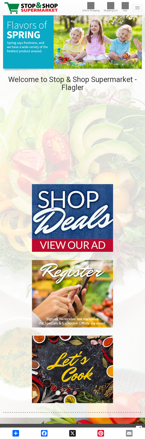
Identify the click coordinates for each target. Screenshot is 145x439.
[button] (67, 65)
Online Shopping (91, 7)
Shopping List (111, 7)
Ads (125, 7)
